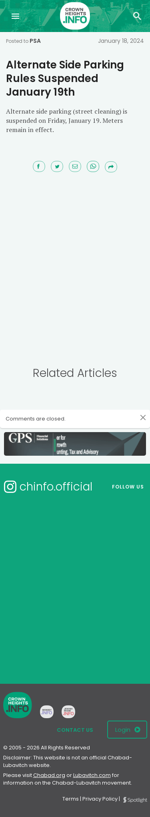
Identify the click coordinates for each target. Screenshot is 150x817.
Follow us (128, 486)
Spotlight (135, 800)
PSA (35, 41)
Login (122, 729)
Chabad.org (49, 775)
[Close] (143, 417)
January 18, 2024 (121, 41)
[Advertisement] (75, 266)
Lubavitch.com (92, 775)
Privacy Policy (100, 799)
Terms (70, 799)
